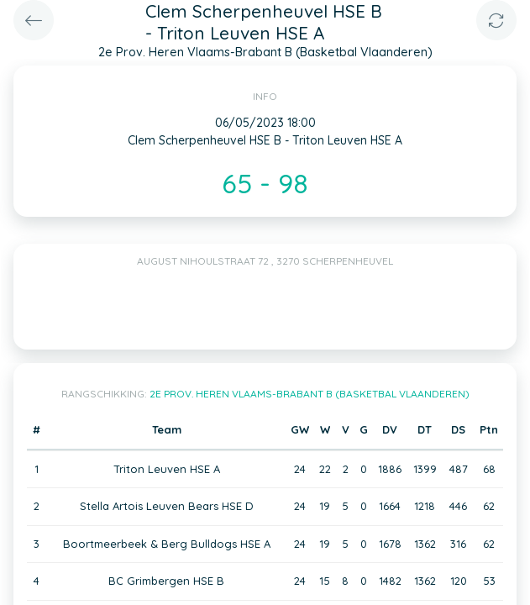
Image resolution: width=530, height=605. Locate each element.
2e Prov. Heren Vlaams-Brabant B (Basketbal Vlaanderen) (310, 393)
